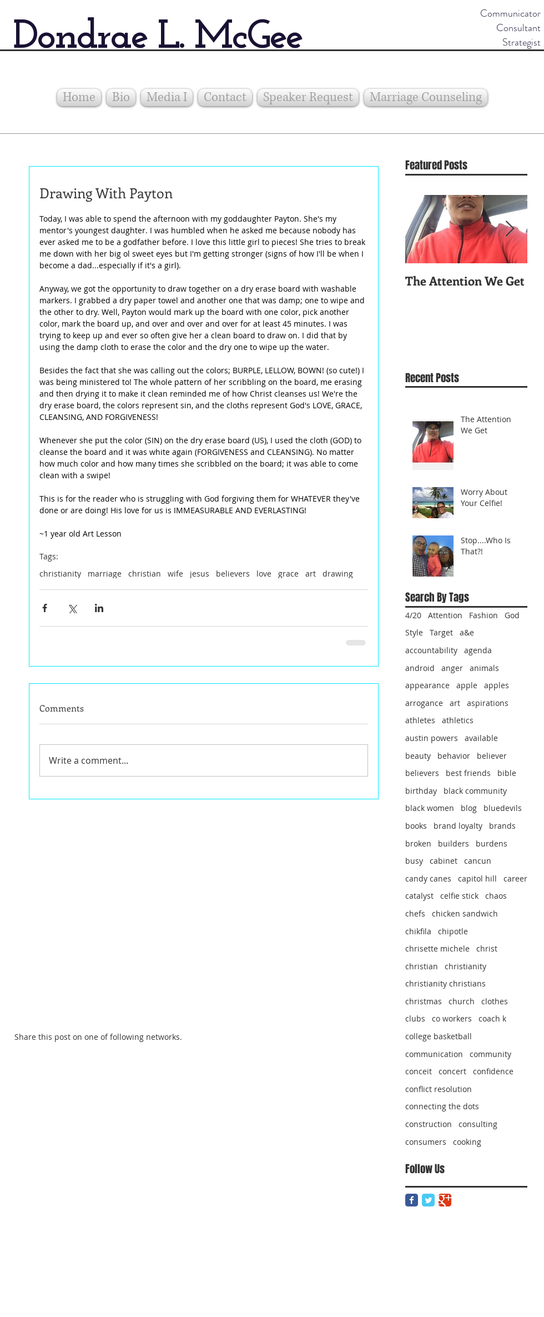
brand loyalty (458, 825)
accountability (431, 650)
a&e (467, 632)
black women (429, 808)
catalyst (419, 895)
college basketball (438, 1036)
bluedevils (502, 808)
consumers (425, 1141)
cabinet (443, 860)
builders (453, 843)
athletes (420, 720)
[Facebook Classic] (411, 1200)
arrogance (424, 703)
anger (452, 668)
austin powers (431, 738)
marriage (105, 573)
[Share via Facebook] (44, 608)
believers (233, 573)
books (416, 825)
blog (469, 808)
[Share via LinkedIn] (99, 608)
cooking (467, 1141)
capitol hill (477, 878)
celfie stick (459, 895)
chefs (415, 913)
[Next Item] (510, 229)
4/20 (413, 615)
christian (144, 573)
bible (506, 773)
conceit (418, 1071)
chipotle (453, 931)
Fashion (483, 615)
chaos (496, 895)
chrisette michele (437, 948)
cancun (477, 860)
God (512, 615)
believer (492, 755)
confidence (493, 1071)
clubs (415, 1018)
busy (414, 860)
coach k (492, 1018)
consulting (478, 1124)
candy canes (428, 878)
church (462, 1001)
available (481, 738)
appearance (427, 685)
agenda (478, 650)
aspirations (487, 703)
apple (466, 685)
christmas (423, 1001)
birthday (421, 790)
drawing (338, 573)
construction (428, 1124)
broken (418, 843)
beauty (418, 755)
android (420, 668)
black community (475, 790)
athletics (458, 720)
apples (496, 685)
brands (502, 825)
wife (175, 573)
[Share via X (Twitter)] (72, 608)
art (310, 573)
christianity (60, 573)
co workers (452, 1018)
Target (441, 632)
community (490, 1054)
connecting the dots (442, 1106)
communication (434, 1054)
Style (414, 632)
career (515, 878)
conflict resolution (438, 1089)
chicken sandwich (465, 913)
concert (452, 1071)
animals (484, 668)
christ (486, 948)
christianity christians (445, 983)
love (263, 573)
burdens (491, 843)
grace (288, 573)
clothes (494, 1001)
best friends (468, 773)
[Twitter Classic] (428, 1200)
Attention (445, 615)
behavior (453, 755)
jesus (199, 573)
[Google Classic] (445, 1200)
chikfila (418, 931)
